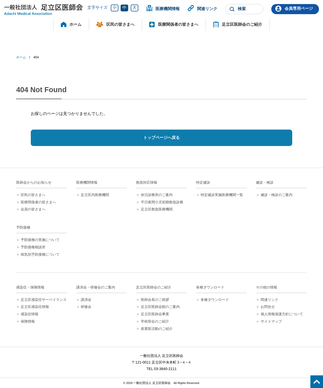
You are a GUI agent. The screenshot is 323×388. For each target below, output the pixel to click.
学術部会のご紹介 (155, 321)
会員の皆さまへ (33, 209)
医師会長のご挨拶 (155, 300)
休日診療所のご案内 (157, 195)
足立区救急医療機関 (157, 209)
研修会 (86, 307)
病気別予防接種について (40, 254)
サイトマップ (271, 321)
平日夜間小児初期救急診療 (162, 202)
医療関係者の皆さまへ (178, 24)
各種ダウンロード (215, 300)
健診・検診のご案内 (276, 195)
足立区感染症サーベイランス (44, 300)
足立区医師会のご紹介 (242, 24)
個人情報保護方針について (282, 314)
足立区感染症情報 (35, 307)
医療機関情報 (167, 8)
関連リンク (207, 8)
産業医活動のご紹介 (157, 329)
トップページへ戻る (161, 137)
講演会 (86, 300)
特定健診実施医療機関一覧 (222, 195)
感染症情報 (29, 314)
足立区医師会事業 (155, 314)
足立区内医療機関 (95, 195)
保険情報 (28, 321)
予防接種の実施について (40, 240)
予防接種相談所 (33, 247)
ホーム (75, 24)
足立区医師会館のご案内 (160, 307)
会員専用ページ (299, 8)
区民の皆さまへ (120, 24)
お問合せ (268, 307)
